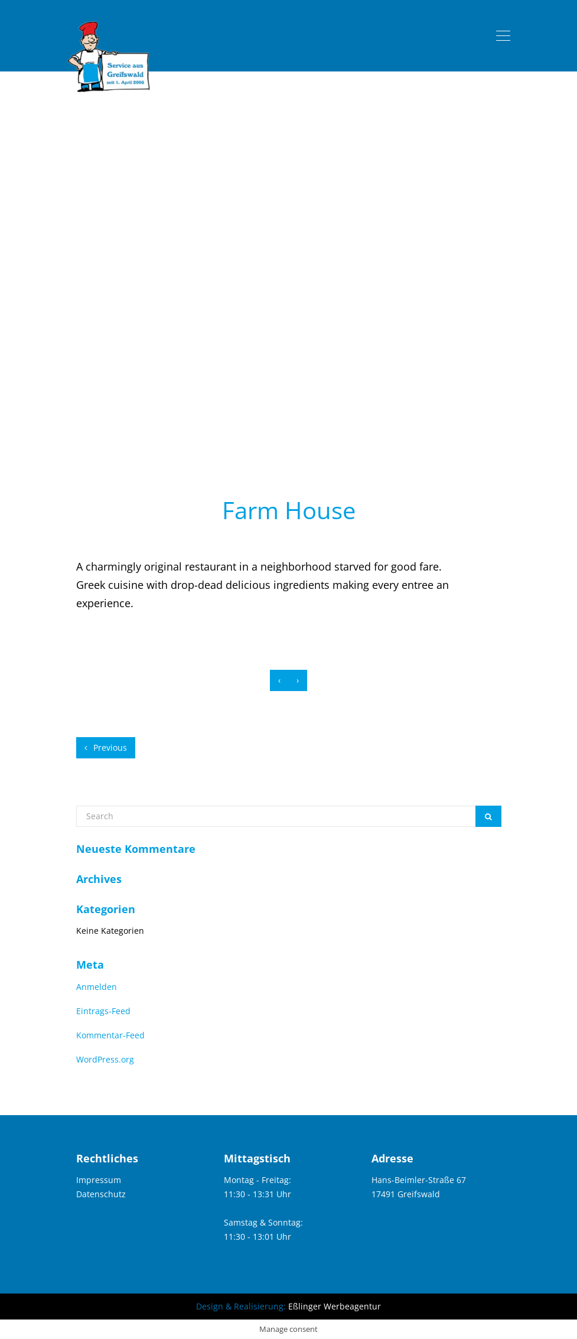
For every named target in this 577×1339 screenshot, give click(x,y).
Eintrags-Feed (103, 1011)
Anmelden (96, 986)
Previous (105, 747)
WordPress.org (105, 1059)
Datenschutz (101, 1194)
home (239, 432)
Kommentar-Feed (110, 1035)
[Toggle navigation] (503, 35)
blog (272, 432)
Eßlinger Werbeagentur (334, 1306)
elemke (346, 536)
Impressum (98, 1179)
